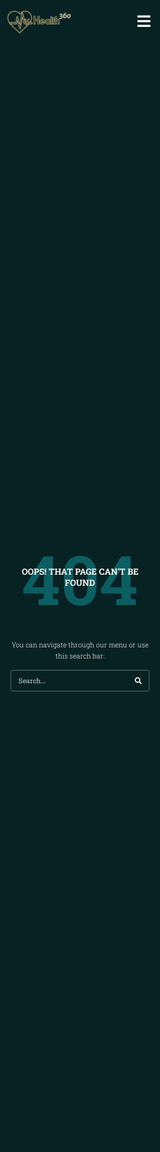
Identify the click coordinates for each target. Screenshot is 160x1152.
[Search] (138, 691)
